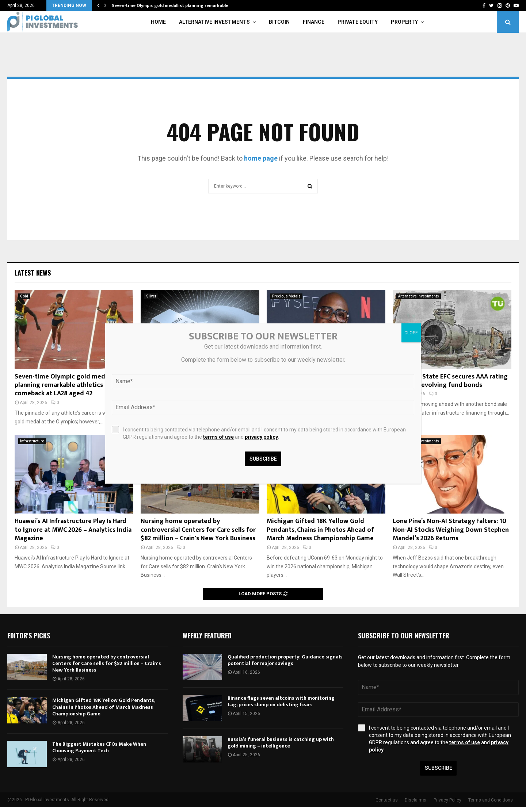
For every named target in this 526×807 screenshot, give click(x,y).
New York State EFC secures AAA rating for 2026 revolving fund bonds (450, 381)
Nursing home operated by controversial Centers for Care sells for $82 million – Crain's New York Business (198, 530)
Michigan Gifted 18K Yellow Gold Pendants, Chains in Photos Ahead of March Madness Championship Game (320, 530)
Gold (24, 296)
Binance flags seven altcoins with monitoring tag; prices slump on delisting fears (281, 701)
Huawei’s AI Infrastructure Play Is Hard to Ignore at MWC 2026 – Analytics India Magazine (73, 530)
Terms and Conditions (490, 800)
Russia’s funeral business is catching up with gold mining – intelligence (281, 742)
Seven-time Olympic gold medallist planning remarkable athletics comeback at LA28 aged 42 (67, 385)
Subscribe (438, 768)
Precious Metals (286, 296)
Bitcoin (279, 22)
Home (158, 22)
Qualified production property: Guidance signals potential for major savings (285, 660)
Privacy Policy (447, 800)
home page (261, 158)
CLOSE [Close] (411, 332)
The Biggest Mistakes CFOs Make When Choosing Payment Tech (99, 747)
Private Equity (358, 22)
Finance (313, 22)
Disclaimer (416, 800)
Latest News (33, 272)
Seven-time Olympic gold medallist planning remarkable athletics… (182, 5)
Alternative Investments (214, 22)
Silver (151, 296)
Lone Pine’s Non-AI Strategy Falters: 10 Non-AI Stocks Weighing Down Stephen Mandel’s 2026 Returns (451, 530)
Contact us (387, 800)
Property (404, 22)
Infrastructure (32, 441)
